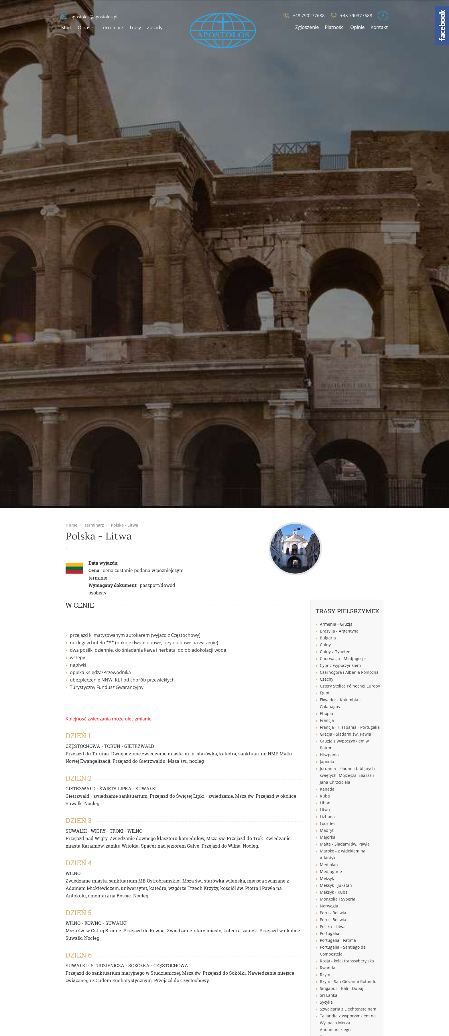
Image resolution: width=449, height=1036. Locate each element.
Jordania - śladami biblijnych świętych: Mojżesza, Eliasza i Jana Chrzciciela (347, 775)
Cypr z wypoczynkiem (340, 665)
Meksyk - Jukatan (336, 885)
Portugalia (329, 933)
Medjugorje (331, 871)
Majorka (327, 837)
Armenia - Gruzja (336, 624)
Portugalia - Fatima (338, 940)
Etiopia (326, 713)
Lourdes (327, 823)
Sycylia (326, 1002)
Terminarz (112, 27)
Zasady (155, 27)
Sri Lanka (328, 995)
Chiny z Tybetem (336, 651)
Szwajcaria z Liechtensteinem (348, 1009)
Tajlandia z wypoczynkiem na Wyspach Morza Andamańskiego (348, 1022)
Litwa (325, 809)
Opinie (357, 27)
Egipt (325, 693)
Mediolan (329, 864)
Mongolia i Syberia (337, 899)
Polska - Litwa (124, 525)
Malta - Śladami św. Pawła (345, 844)
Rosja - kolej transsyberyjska (347, 961)
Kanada (327, 789)
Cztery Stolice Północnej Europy (350, 686)
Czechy (326, 679)
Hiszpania (329, 754)
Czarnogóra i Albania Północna (349, 672)
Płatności (334, 27)
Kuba (325, 796)
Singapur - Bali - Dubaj (341, 988)
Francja (327, 720)
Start (66, 27)
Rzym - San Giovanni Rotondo (348, 981)
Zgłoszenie (307, 27)
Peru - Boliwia (333, 912)
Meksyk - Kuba (334, 892)
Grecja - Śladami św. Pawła (345, 734)
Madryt (327, 830)
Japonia (327, 761)
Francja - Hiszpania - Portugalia (350, 727)
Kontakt (379, 27)
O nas (84, 27)
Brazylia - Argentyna (339, 631)
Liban (325, 802)
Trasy (135, 27)
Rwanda (327, 967)
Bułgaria (328, 638)
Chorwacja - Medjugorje (343, 658)
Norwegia (329, 906)
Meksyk (327, 878)
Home (71, 525)
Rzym (325, 974)
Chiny (325, 644)
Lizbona (327, 816)
